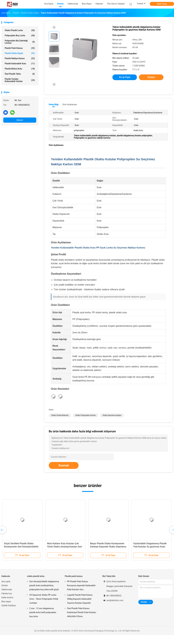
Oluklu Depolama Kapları (112, 415)
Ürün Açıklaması (69, 104)
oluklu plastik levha (20, 30)
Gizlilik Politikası (8, 605)
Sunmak (63, 465)
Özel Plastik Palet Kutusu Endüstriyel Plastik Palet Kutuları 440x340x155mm (81, 612)
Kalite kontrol (7, 597)
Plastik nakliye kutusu (20, 58)
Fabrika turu (6, 593)
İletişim (20, 120)
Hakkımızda (6, 589)
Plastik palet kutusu (20, 48)
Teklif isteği (162, 4)
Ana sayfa (5, 581)
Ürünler (4, 585)
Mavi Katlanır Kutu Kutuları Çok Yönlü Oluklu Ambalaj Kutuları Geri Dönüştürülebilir (64, 546)
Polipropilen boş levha (20, 35)
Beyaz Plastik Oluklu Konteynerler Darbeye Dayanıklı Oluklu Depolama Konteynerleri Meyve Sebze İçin (108, 546)
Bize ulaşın (6, 601)
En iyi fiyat (124, 77)
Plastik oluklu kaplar (20, 53)
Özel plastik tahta (20, 73)
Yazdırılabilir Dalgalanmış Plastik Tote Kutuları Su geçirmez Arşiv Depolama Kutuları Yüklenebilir (150, 546)
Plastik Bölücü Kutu (20, 68)
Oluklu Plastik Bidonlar (59, 415)
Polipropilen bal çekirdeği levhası (20, 41)
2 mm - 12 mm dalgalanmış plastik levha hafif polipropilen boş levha (42, 612)
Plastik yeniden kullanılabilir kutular (20, 80)
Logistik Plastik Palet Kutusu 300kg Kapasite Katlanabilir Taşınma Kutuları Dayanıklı (80, 599)
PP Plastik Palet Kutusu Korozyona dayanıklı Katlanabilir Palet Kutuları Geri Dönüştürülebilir (81, 585)
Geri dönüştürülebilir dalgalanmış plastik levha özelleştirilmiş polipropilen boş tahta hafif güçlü (44, 585)
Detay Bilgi (53, 104)
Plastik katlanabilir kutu (20, 63)
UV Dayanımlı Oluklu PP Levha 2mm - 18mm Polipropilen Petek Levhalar (43, 599)
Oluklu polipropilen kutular (85, 415)
